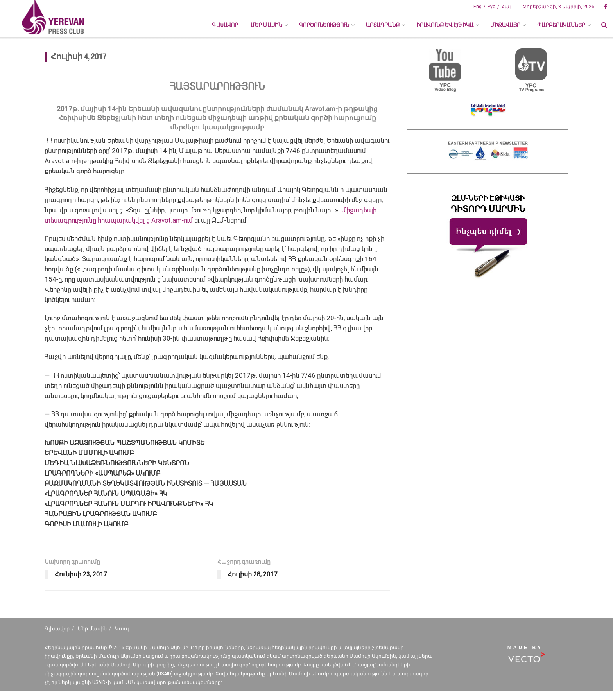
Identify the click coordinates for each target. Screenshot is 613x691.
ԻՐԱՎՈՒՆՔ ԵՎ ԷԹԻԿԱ (444, 25)
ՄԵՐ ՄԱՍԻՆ (266, 25)
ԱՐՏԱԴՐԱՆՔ (383, 25)
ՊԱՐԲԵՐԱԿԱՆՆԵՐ (561, 25)
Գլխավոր (225, 25)
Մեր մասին (92, 629)
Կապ (122, 629)
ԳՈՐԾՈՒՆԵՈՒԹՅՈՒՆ (324, 25)
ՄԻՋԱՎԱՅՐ (505, 25)
